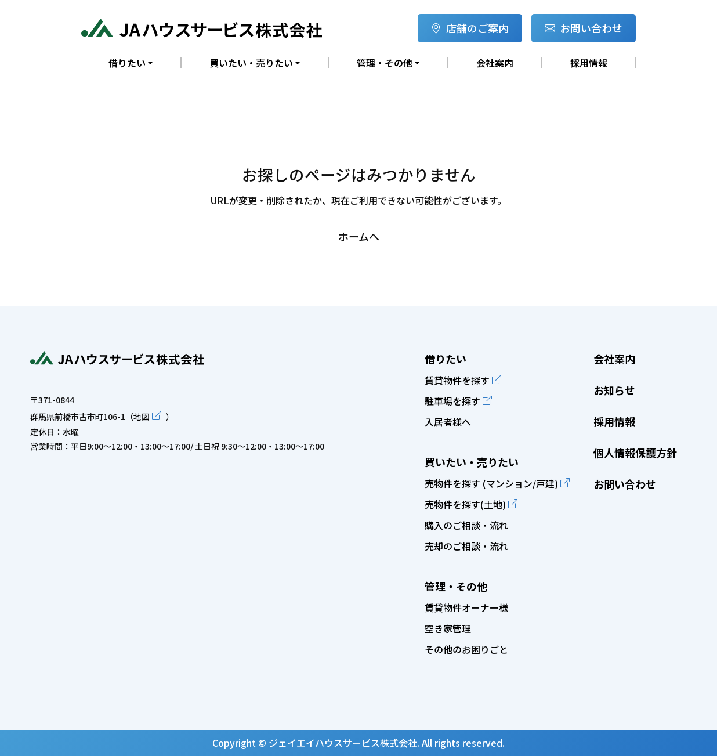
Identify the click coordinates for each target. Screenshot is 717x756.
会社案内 (494, 62)
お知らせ (614, 389)
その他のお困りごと (466, 649)
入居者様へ (448, 422)
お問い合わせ (583, 27)
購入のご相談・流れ (466, 525)
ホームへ (358, 236)
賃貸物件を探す (457, 380)
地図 (141, 416)
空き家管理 (448, 628)
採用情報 (588, 62)
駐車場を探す (452, 401)
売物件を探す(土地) (465, 504)
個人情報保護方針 (635, 452)
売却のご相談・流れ (466, 546)
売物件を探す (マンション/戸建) (491, 483)
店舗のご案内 (470, 27)
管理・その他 (456, 586)
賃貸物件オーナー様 (466, 607)
